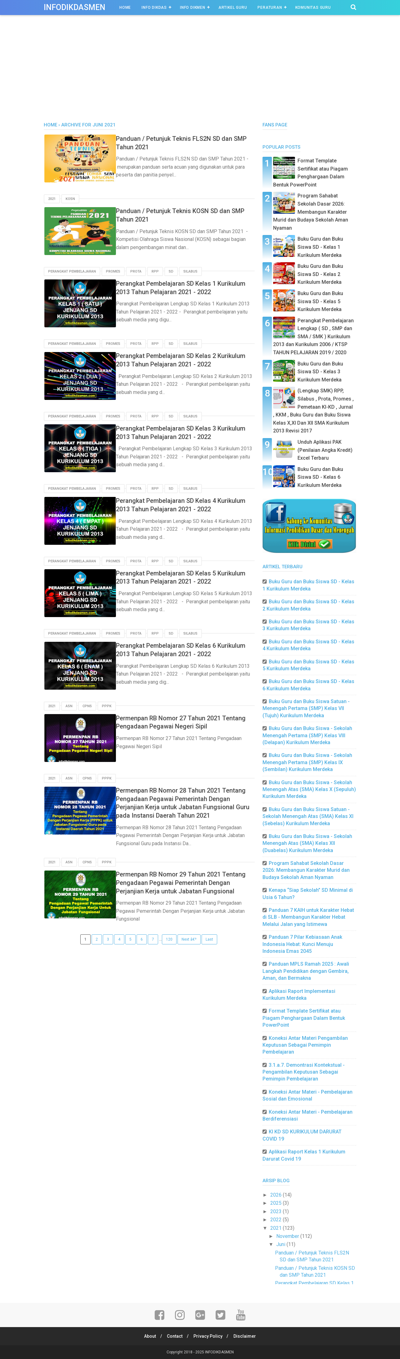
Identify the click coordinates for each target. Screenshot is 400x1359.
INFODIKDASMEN (74, 7)
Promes (113, 271)
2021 (52, 199)
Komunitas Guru (313, 7)
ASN (69, 705)
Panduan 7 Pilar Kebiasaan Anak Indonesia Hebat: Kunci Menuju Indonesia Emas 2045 (302, 944)
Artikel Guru (232, 7)
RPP (155, 271)
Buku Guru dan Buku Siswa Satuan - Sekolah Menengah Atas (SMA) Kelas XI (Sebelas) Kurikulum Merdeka (307, 816)
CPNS (87, 705)
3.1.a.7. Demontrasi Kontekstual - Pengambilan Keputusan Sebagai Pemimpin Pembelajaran (303, 1072)
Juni (281, 1244)
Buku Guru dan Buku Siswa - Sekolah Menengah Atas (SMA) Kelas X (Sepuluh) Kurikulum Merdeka (309, 789)
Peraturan (270, 7)
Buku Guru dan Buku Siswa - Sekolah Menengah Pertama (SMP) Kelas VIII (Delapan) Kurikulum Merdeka (307, 735)
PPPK (107, 705)
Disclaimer (246, 1336)
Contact (174, 1336)
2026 (276, 1195)
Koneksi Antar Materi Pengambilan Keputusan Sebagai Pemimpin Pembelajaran (305, 1045)
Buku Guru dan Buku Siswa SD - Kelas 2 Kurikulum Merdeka (320, 274)
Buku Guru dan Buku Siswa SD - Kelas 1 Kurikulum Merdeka (320, 247)
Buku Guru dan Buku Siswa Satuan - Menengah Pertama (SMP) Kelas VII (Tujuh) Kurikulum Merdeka (306, 708)
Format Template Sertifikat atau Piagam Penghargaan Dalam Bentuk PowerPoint (303, 1018)
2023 (276, 1211)
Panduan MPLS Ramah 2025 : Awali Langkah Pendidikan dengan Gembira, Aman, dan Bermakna (305, 971)
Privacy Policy (208, 1336)
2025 (276, 1203)
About (149, 1336)
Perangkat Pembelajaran (72, 271)
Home (125, 7)
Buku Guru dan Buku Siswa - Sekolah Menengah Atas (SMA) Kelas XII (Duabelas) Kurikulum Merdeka (307, 843)
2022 (276, 1220)
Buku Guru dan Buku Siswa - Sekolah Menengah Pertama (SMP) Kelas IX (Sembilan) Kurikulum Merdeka (307, 762)
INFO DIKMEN (192, 7)
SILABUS (190, 271)
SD (171, 271)
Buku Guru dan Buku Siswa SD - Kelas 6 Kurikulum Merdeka (320, 477)
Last (209, 953)
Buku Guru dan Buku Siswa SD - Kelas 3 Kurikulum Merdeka (320, 372)
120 (169, 953)
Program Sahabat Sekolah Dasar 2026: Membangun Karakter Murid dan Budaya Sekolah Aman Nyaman (310, 212)
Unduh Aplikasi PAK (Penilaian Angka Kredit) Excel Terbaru (325, 450)
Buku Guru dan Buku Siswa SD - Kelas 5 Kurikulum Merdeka (320, 301)
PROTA (136, 271)
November (288, 1236)
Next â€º (189, 953)
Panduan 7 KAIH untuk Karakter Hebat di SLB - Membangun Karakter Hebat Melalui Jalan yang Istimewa (308, 917)
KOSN (70, 199)
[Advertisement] (200, 75)
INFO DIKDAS (154, 7)
